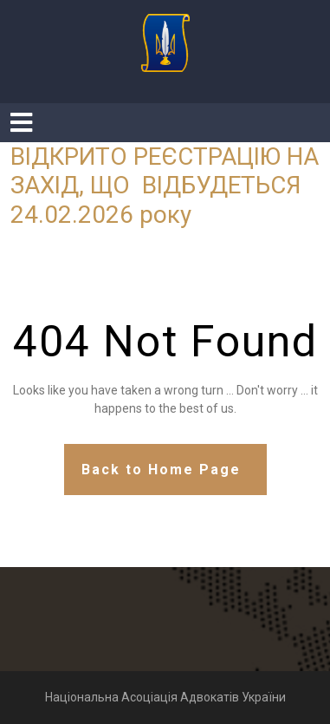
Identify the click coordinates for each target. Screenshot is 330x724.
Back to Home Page (161, 469)
